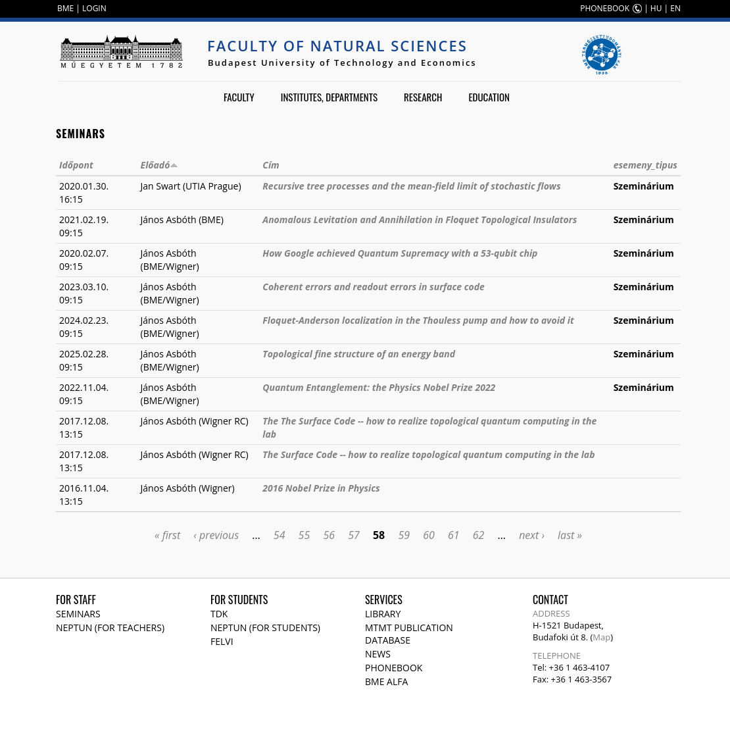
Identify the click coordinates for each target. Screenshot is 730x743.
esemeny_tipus (645, 165)
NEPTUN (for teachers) (110, 627)
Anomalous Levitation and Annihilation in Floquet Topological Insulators (419, 219)
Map (601, 637)
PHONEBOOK (604, 8)
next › (532, 535)
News (378, 654)
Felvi (221, 641)
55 (304, 535)
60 (429, 535)
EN (675, 8)
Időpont (76, 165)
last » (570, 535)
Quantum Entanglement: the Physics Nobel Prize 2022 (378, 387)
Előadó (160, 165)
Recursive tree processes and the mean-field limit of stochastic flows (411, 186)
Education (489, 97)
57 (354, 535)
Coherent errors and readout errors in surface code (373, 286)
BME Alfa (386, 681)
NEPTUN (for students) (265, 627)
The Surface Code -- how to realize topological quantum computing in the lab (428, 454)
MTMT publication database (409, 633)
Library (383, 613)
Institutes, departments (329, 97)
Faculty (239, 97)
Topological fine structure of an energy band (358, 353)
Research (423, 97)
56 (329, 535)
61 (454, 535)
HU (656, 8)
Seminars (78, 613)
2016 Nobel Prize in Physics (320, 488)
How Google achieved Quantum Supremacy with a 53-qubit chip (399, 253)
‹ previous (216, 535)
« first (167, 535)
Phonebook (393, 667)
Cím (270, 165)
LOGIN (94, 8)
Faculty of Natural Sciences (337, 45)
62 (479, 535)
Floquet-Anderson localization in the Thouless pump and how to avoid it (417, 320)
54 (279, 535)
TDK (219, 613)
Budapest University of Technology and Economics (342, 62)
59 (404, 535)
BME (65, 8)
